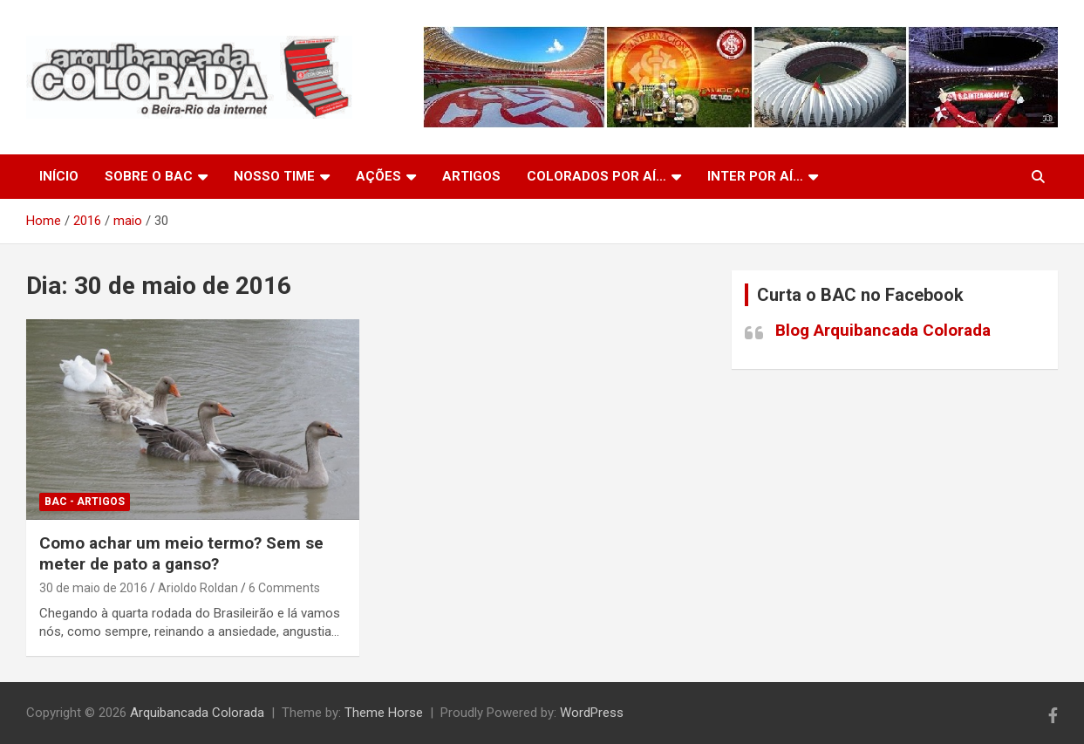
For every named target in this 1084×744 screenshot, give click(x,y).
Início (58, 176)
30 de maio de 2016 (93, 588)
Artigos (471, 176)
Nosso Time (274, 176)
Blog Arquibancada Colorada (883, 330)
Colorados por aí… (596, 176)
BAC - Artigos (84, 501)
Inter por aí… (755, 176)
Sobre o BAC (149, 176)
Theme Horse (383, 712)
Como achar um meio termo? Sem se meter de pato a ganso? (181, 554)
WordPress (592, 712)
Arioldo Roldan (198, 588)
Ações (378, 176)
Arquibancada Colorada (197, 712)
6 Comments (284, 588)
